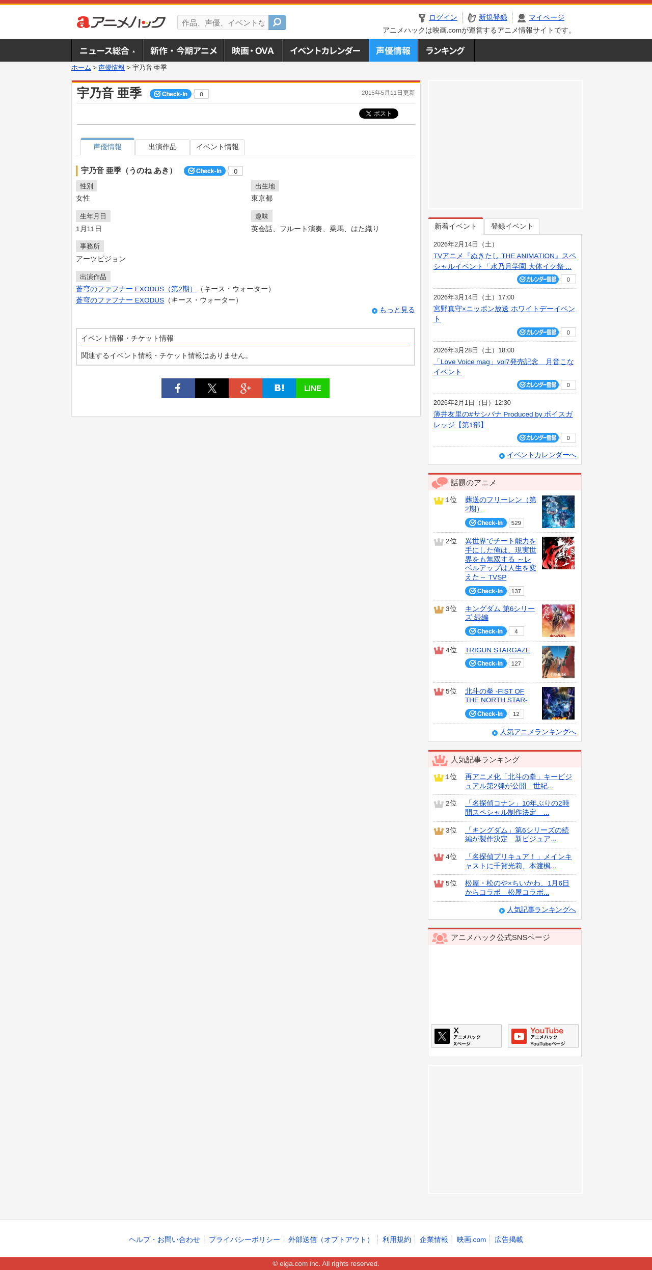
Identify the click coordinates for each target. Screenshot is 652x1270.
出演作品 (162, 147)
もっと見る (397, 310)
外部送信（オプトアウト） (331, 1240)
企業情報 (434, 1240)
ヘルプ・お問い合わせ (164, 1240)
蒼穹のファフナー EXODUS (120, 300)
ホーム (81, 67)
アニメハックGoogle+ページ (543, 1036)
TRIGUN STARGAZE (497, 650)
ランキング (446, 50)
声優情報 (393, 50)
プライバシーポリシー (244, 1240)
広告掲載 (509, 1240)
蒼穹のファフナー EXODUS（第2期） (136, 289)
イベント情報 (217, 147)
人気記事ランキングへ (541, 910)
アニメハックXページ (466, 1036)
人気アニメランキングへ (538, 732)
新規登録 (493, 17)
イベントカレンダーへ (541, 455)
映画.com (471, 1240)
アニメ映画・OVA (253, 50)
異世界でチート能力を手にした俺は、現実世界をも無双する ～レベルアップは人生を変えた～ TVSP (500, 559)
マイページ (546, 17)
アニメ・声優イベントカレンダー (325, 50)
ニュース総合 (107, 50)
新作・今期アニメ (183, 50)
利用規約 (397, 1240)
